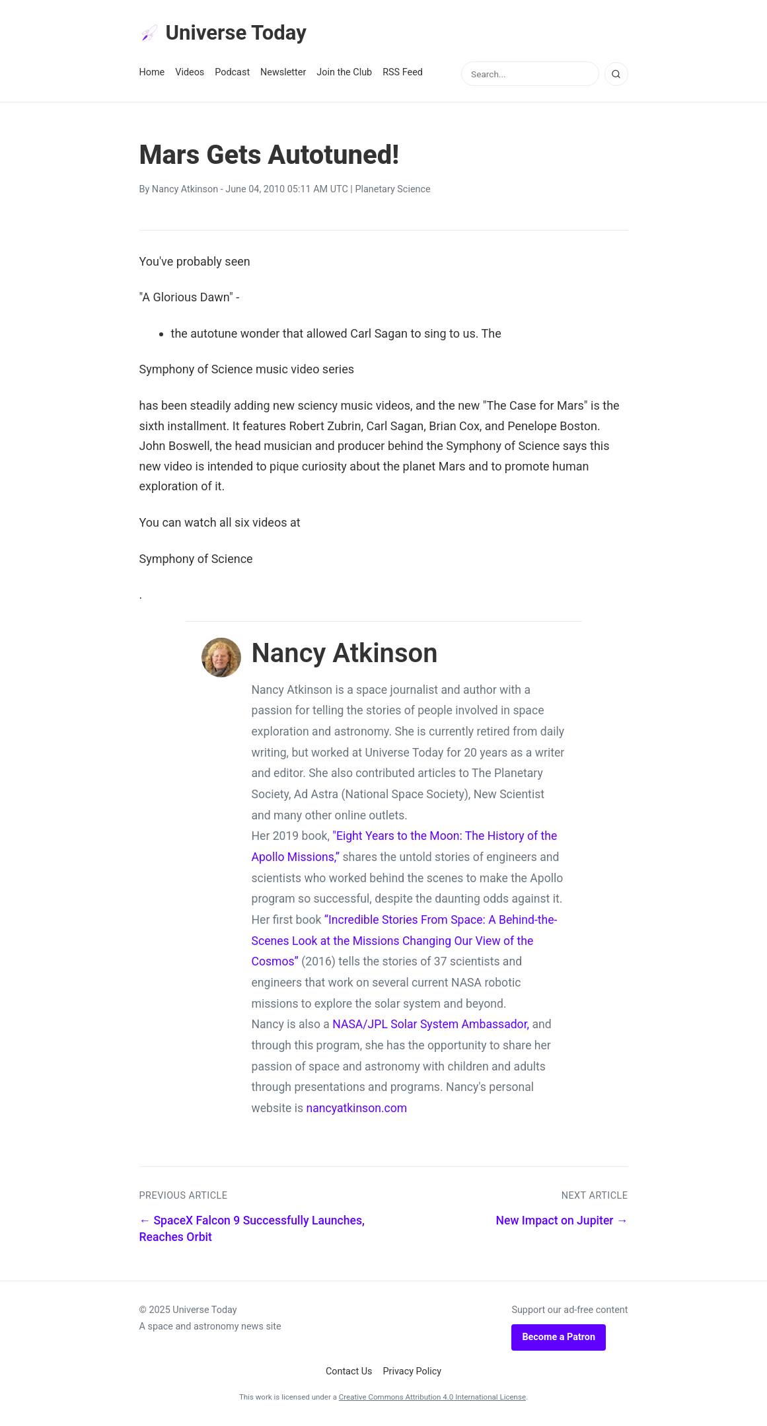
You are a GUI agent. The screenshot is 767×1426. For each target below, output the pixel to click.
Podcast (232, 73)
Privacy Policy (412, 1372)
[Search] (616, 75)
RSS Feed (403, 73)
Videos (189, 73)
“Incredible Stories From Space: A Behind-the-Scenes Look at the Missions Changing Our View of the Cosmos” (405, 941)
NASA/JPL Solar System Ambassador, (430, 1025)
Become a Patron (558, 1337)
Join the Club (344, 73)
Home (152, 73)
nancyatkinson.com (356, 1108)
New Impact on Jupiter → (562, 1221)
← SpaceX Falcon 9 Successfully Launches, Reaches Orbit (252, 1229)
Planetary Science (392, 190)
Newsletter (283, 73)
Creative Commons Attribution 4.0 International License (432, 1397)
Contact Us (349, 1372)
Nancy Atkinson (185, 190)
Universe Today (225, 33)
